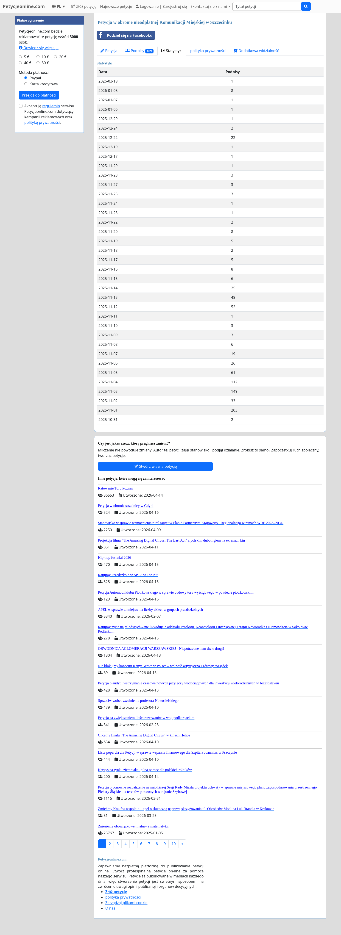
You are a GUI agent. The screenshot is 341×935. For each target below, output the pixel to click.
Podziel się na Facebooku (124, 35)
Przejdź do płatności (39, 232)
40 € (27, 200)
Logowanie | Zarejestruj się (161, 6)
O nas (110, 908)
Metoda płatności (34, 210)
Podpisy (139, 50)
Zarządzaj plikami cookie (126, 902)
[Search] (266, 6)
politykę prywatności (42, 260)
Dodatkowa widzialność (256, 50)
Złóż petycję (83, 6)
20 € (63, 194)
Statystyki (171, 50)
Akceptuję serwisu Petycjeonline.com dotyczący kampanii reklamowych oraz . (49, 252)
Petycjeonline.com (24, 6)
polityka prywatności (208, 50)
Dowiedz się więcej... (39, 185)
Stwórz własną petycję (155, 466)
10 (173, 843)
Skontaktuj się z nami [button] (209, 6)
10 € (45, 194)
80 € (45, 200)
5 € (26, 194)
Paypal (35, 215)
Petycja (109, 50)
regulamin (51, 243)
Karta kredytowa (44, 221)
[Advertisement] (49, 82)
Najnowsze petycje (116, 6)
